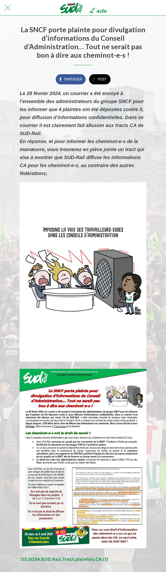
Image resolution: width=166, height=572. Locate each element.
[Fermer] (8, 8)
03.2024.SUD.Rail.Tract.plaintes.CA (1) (64, 559)
